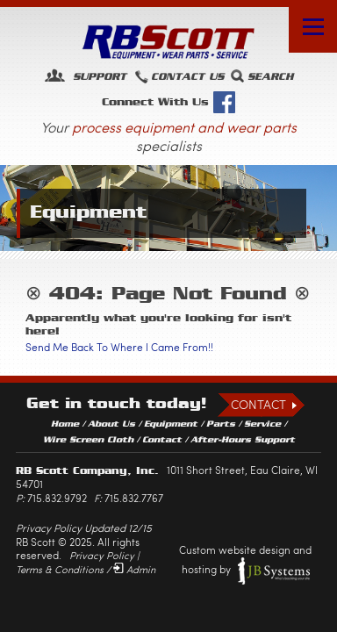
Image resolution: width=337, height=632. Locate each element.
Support (97, 76)
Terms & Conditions (60, 569)
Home (65, 424)
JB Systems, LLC (274, 571)
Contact (258, 404)
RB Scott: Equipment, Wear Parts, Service (168, 42)
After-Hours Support (242, 439)
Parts (220, 424)
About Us (111, 424)
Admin (140, 569)
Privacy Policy (101, 555)
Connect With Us (168, 102)
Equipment (170, 424)
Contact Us (187, 76)
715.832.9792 (57, 498)
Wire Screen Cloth (88, 439)
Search (270, 76)
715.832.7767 (133, 498)
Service (262, 424)
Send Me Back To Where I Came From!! (119, 347)
